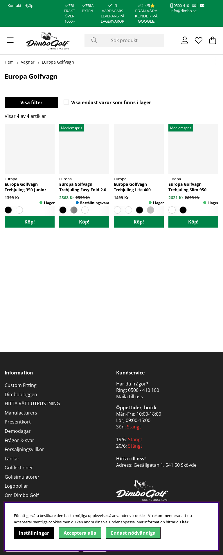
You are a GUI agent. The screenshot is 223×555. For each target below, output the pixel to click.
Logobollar (16, 486)
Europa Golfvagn (58, 62)
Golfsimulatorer (22, 477)
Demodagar (18, 431)
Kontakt (14, 5)
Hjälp (28, 5)
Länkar (12, 458)
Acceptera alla (80, 533)
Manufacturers (21, 413)
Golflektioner (19, 467)
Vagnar (28, 62)
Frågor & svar (19, 440)
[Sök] (124, 40)
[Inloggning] (184, 40)
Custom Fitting (21, 385)
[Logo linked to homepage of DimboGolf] (48, 40)
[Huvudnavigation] (10, 40)
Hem (9, 62)
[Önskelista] (199, 40)
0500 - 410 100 (143, 390)
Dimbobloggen (21, 394)
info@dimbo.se (187, 8)
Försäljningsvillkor (24, 449)
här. (186, 522)
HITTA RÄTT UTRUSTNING (32, 403)
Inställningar (34, 533)
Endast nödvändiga (133, 533)
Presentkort (18, 422)
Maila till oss (129, 396)
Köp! (29, 222)
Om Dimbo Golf (22, 495)
